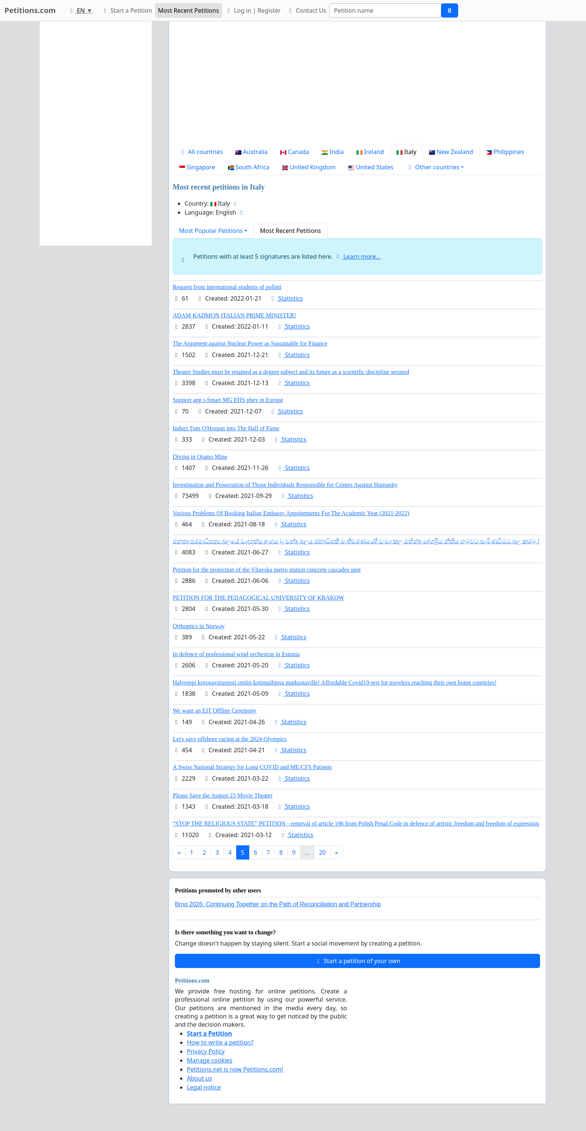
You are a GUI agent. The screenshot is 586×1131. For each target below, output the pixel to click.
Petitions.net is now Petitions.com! (235, 1069)
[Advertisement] (357, 85)
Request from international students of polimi (227, 287)
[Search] (385, 10)
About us (199, 1078)
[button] (435, 167)
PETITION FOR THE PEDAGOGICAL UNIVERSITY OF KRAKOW (258, 597)
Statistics (286, 298)
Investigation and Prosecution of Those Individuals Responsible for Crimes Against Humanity (285, 485)
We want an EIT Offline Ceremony (214, 710)
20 (322, 852)
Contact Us (306, 10)
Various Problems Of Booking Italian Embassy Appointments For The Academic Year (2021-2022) (291, 513)
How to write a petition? (220, 1042)
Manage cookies (209, 1060)
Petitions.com (30, 10)
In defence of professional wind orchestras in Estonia (236, 654)
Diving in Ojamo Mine (200, 457)
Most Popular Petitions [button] (211, 231)
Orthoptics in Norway (199, 626)
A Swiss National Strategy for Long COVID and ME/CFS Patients (252, 767)
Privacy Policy (206, 1051)
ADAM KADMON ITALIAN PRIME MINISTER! (234, 315)
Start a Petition (126, 10)
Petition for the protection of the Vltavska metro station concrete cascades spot (267, 569)
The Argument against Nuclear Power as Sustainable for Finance (250, 343)
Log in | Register (253, 10)
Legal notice (204, 1087)
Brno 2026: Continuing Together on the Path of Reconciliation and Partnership (278, 904)
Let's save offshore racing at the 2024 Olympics (230, 739)
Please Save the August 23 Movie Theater (222, 795)
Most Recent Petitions (188, 10)
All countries (201, 152)
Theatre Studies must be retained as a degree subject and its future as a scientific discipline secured (291, 372)
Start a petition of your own (357, 961)
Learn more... (357, 256)
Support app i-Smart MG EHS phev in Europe (228, 400)
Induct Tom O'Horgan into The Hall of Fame (226, 428)
